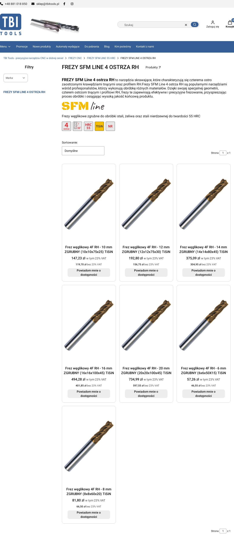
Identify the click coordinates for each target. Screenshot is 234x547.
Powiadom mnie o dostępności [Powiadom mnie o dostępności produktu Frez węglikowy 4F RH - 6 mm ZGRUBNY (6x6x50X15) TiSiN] (204, 393)
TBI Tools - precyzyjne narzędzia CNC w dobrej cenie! (33, 58)
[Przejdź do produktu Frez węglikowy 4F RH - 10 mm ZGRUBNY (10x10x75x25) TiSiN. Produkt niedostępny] (89, 204)
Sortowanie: (70, 142)
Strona (215, 152)
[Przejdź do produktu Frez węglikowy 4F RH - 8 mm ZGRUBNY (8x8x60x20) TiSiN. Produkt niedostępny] (89, 446)
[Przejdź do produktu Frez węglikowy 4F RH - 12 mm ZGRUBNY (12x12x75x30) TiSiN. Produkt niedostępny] (146, 204)
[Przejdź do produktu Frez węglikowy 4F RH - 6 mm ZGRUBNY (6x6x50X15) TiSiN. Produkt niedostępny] (203, 325)
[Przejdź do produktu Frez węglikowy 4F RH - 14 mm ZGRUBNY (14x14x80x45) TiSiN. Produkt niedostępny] (203, 204)
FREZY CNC (75, 58)
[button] (195, 24)
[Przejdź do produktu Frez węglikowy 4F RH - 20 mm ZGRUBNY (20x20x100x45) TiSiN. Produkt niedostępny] (146, 325)
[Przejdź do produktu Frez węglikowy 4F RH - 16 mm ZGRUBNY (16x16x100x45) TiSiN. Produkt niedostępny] (89, 325)
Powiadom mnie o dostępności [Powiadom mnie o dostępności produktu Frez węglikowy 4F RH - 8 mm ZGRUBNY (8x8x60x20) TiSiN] (89, 514)
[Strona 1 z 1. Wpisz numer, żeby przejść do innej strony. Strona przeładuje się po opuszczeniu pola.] (223, 153)
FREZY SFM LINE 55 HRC (101, 58)
